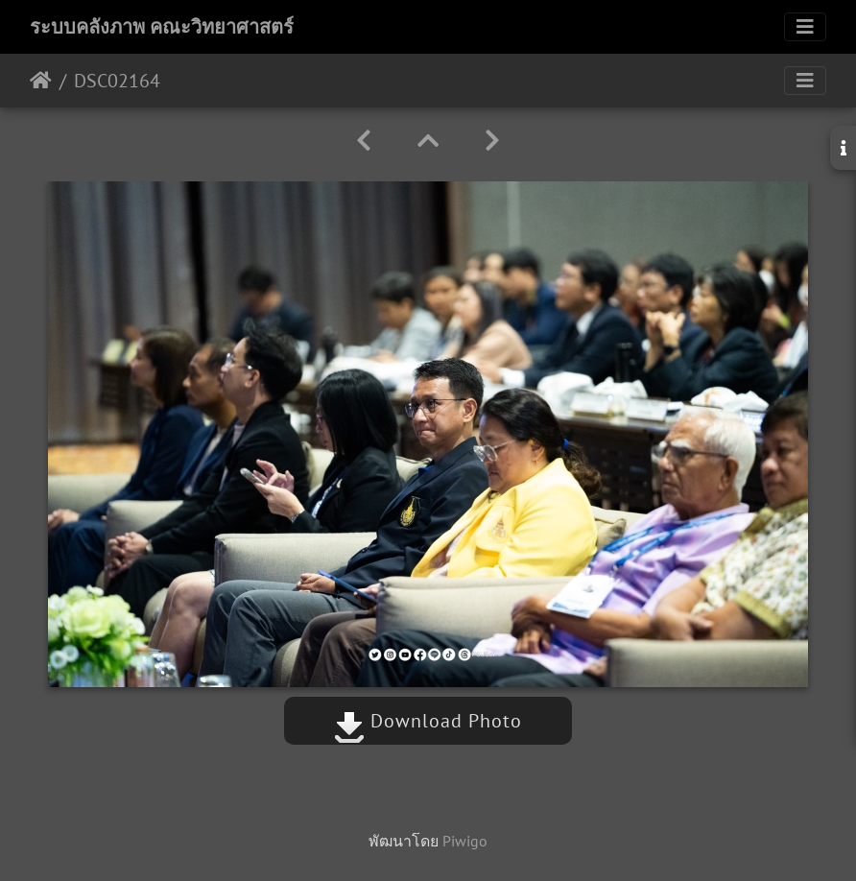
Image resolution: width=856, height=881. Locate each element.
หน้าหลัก (41, 80)
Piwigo (464, 840)
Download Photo (428, 720)
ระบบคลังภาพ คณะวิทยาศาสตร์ (162, 26)
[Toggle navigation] (805, 26)
